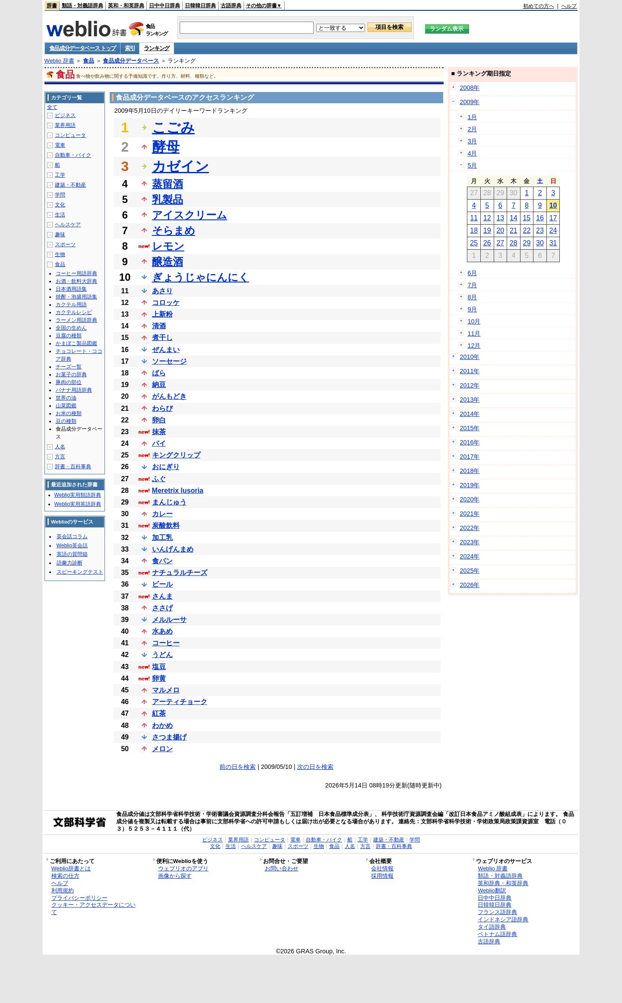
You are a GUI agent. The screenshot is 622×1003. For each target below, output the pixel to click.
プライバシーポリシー (79, 898)
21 (513, 230)
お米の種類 (69, 413)
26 (487, 243)
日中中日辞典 (164, 5)
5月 (472, 165)
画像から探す (175, 876)
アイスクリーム (189, 215)
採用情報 (382, 876)
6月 (472, 273)
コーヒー (166, 643)
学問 (60, 195)
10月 (473, 321)
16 (540, 218)
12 (487, 218)
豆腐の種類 (69, 336)
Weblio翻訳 (492, 890)
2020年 (469, 499)
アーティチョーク (179, 701)
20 (500, 230)
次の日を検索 (315, 766)
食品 (88, 60)
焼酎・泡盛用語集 (76, 297)
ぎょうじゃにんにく (200, 277)
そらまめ (173, 230)
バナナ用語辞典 (74, 390)
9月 (472, 309)
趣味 (60, 235)
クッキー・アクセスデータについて (93, 908)
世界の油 (66, 398)
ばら (159, 373)
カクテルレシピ (74, 312)
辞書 (52, 5)
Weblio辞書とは (71, 868)
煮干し (162, 337)
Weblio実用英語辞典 (77, 504)
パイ (159, 443)
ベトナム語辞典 (497, 934)
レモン (168, 246)
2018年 (469, 470)
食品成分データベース (131, 60)
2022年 (469, 527)
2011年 (469, 371)
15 (527, 218)
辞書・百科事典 (73, 466)
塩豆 (159, 666)
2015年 (469, 428)
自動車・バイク (73, 155)
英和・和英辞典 (126, 5)
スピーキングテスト (80, 572)
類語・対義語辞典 (82, 5)
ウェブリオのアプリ (183, 868)
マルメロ (166, 690)
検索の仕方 (65, 876)
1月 (472, 117)
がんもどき (169, 396)
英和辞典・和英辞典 (503, 883)
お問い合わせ (281, 868)
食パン (162, 561)
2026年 (469, 584)
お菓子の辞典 (71, 374)
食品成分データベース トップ (82, 48)
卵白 (159, 420)
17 (553, 218)
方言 (60, 457)
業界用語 (65, 125)
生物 (60, 254)
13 (500, 218)
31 (553, 243)
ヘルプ (569, 6)
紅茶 (159, 713)
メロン (162, 748)
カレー (162, 513)
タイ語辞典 (492, 927)
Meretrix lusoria (177, 490)
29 (527, 243)
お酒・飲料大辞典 (76, 281)
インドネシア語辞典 (503, 919)
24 (553, 230)
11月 (473, 333)
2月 (472, 129)
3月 (472, 141)
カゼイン (180, 166)
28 (513, 243)
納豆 (159, 384)
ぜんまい (166, 349)
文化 (60, 205)
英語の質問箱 (72, 554)
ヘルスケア (68, 225)
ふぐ (159, 478)
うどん (162, 654)
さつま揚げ (169, 737)
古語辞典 (231, 5)
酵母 (166, 147)
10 (553, 205)
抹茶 (159, 431)
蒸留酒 (167, 184)
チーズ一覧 (69, 367)
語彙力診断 (70, 563)
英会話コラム (72, 536)
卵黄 (159, 678)
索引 (130, 48)
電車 (60, 145)
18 (474, 230)
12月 (473, 345)
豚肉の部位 (69, 382)
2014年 (469, 413)
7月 (472, 285)
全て (52, 107)
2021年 (469, 513)
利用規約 (62, 890)
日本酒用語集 (71, 289)
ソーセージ (169, 361)
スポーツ (65, 244)
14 (513, 218)
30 (540, 243)
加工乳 (162, 537)
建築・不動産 (70, 185)
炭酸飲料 (166, 525)
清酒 (159, 326)
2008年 (469, 87)
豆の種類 (66, 421)
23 (540, 230)
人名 (60, 447)
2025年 (469, 570)
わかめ (162, 725)
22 (527, 230)
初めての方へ (538, 6)
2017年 (469, 456)
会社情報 (382, 868)
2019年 (469, 485)
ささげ (162, 608)
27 (500, 243)
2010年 (469, 356)
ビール (162, 584)
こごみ (173, 127)
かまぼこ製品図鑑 (76, 343)
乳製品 (167, 199)
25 (474, 243)
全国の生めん (71, 328)
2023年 (469, 542)
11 (474, 218)
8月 (472, 297)
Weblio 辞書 (59, 60)
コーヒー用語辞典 (76, 273)
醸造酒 (167, 261)
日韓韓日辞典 (200, 5)
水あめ (162, 631)
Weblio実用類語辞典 (77, 495)
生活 (60, 215)
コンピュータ (70, 135)
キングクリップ (176, 455)
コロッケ (166, 302)
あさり (162, 291)
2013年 (469, 399)
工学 (60, 175)
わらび (162, 408)
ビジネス (65, 115)
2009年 (469, 101)
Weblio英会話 (72, 546)
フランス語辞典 (497, 912)
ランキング (156, 48)
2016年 (469, 442)
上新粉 (162, 314)
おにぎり (166, 466)
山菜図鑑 (66, 406)
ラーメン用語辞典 (76, 320)
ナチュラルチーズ (179, 572)
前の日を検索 (237, 766)
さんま (162, 596)
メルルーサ (169, 619)
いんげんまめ (173, 549)
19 (487, 230)
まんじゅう (169, 502)
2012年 (469, 385)
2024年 (469, 556)
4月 (472, 153)
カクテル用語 (71, 305)
